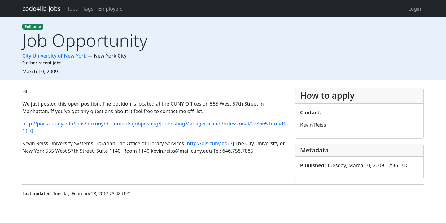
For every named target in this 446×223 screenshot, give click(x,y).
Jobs (73, 8)
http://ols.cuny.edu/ (209, 143)
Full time (33, 26)
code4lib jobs (41, 8)
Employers (110, 8)
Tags (88, 8)
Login (414, 8)
